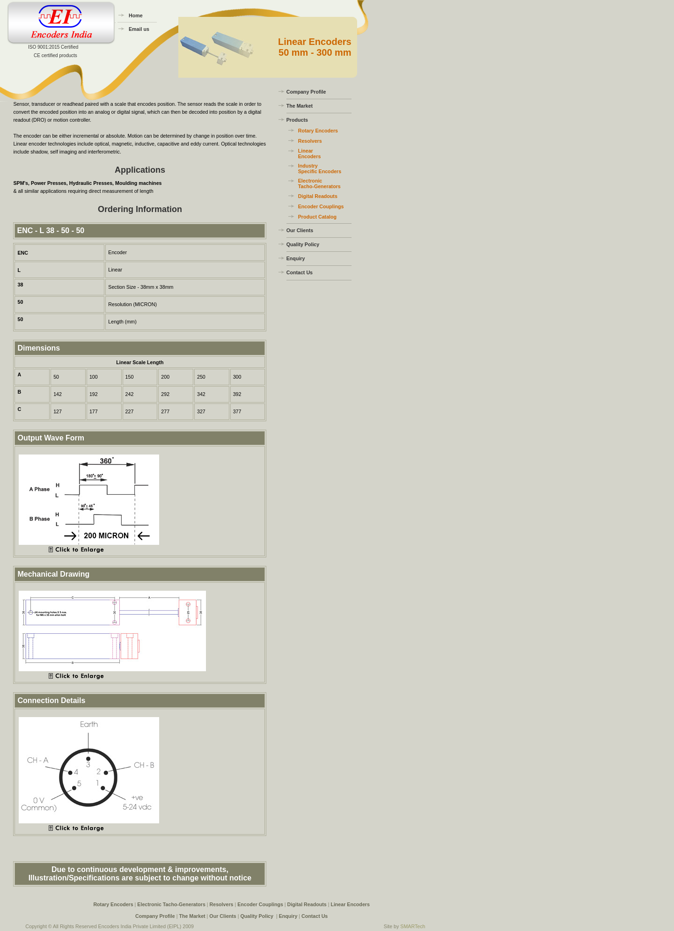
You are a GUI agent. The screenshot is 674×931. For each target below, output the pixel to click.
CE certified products (55, 55)
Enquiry (295, 258)
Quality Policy (302, 244)
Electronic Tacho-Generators (319, 183)
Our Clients (299, 230)
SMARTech (412, 926)
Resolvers (310, 141)
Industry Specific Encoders (319, 168)
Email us (139, 29)
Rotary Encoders (318, 130)
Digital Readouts (317, 196)
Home (136, 15)
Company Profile (306, 92)
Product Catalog (317, 217)
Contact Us (299, 272)
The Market (299, 106)
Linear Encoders (309, 153)
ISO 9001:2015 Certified (53, 47)
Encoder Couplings (321, 206)
